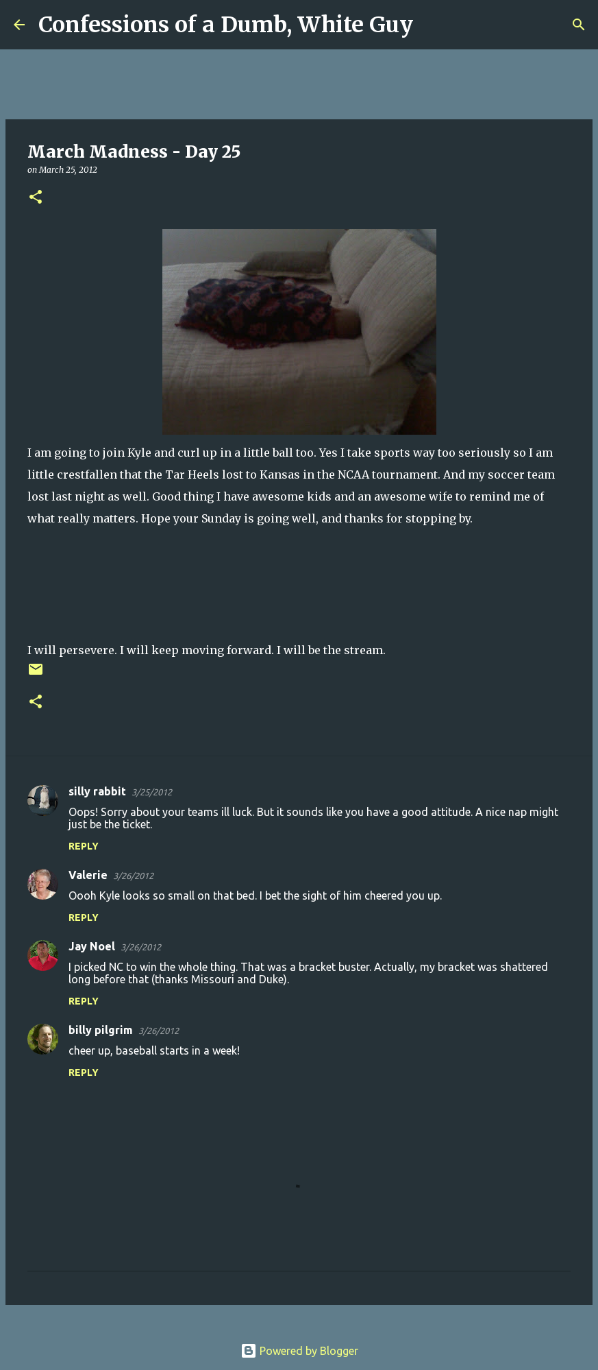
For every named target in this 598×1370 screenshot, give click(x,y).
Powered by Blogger (299, 1351)
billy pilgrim (100, 1030)
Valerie (88, 875)
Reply (83, 846)
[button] (35, 198)
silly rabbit (97, 791)
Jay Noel (91, 946)
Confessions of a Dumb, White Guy (225, 24)
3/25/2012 (152, 792)
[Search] (432, 24)
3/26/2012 (133, 875)
